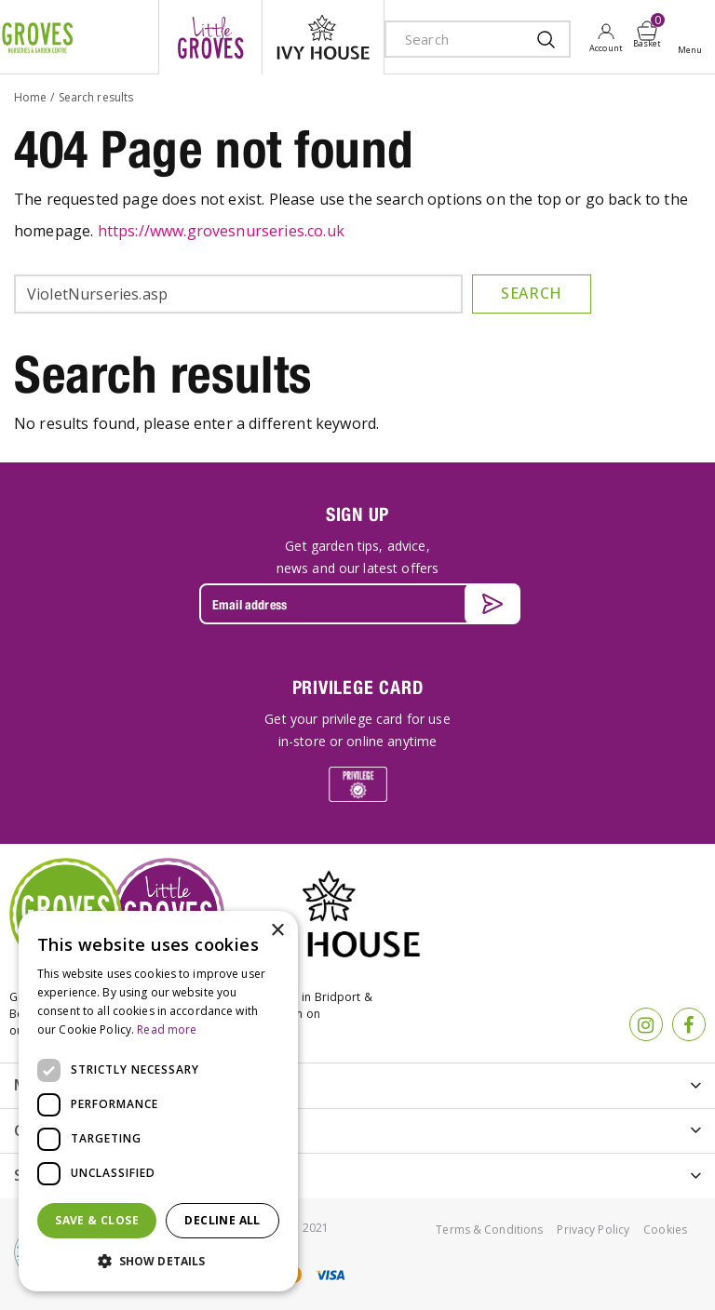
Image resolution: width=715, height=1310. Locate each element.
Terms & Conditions (489, 1229)
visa (329, 1275)
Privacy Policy (593, 1229)
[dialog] (158, 1101)
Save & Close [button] (97, 1220)
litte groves (210, 37)
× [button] (277, 931)
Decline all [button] (222, 1220)
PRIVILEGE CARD (358, 687)
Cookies (665, 1229)
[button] (158, 1261)
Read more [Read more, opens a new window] (166, 1029)
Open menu (694, 38)
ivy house (323, 37)
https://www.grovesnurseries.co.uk (221, 231)
